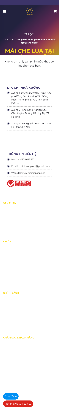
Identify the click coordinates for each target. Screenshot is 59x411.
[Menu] (4, 11)
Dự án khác (9, 266)
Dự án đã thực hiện (13, 246)
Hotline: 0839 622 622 (18, 403)
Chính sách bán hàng (14, 349)
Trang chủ (8, 39)
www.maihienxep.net (33, 173)
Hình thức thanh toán (14, 318)
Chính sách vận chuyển (15, 311)
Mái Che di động (11, 215)
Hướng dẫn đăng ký (13, 362)
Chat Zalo (11, 396)
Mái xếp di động (11, 208)
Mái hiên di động (11, 221)
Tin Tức (6, 279)
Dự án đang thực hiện (14, 253)
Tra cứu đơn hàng (12, 356)
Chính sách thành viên (14, 324)
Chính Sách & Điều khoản (16, 298)
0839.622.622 (27, 159)
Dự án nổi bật (10, 260)
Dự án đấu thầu (11, 273)
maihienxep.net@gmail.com (34, 166)
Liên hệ (7, 369)
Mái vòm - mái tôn (12, 228)
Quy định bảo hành (13, 343)
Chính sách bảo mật (13, 304)
